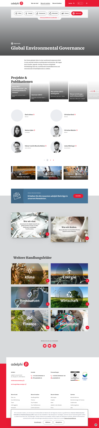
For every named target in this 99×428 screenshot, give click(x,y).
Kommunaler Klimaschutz (20, 25)
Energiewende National (35, 20)
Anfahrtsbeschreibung (17, 380)
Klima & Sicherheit (34, 22)
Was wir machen (45, 3)
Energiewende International (21, 20)
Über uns (13, 397)
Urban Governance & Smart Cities (38, 30)
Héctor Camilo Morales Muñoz (35, 146)
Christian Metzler (70, 130)
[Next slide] (92, 91)
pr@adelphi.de (56, 378)
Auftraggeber (14, 405)
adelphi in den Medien (56, 405)
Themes (33, 400)
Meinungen (53, 397)
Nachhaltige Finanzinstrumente (57, 25)
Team (12, 402)
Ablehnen (47, 422)
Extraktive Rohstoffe (47, 20)
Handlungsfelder (35, 397)
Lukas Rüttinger (69, 146)
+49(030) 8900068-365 (59, 375)
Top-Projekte (34, 402)
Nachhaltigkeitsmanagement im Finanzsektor (51, 27)
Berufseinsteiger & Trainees (77, 400)
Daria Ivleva (29, 114)
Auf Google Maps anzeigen (18, 384)
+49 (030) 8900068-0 (39, 375)
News (52, 402)
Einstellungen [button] (37, 422)
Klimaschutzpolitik (66, 22)
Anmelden (78, 196)
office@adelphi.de (37, 378)
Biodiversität (32, 18)
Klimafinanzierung (55, 22)
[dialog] (49, 417)
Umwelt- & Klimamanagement (22, 30)
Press (52, 407)
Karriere (73, 394)
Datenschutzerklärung (70, 418)
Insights (53, 400)
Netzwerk (13, 407)
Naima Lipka (29, 130)
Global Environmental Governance (62, 20)
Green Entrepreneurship (77, 20)
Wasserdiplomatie (58, 30)
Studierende (74, 402)
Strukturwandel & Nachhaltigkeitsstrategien (73, 27)
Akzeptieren (59, 422)
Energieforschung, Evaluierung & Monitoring (63, 18)
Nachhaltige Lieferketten (20, 27)
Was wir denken (57, 3)
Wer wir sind (34, 3)
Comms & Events (35, 407)
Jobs (72, 407)
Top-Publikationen (35, 405)
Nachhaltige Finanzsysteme (73, 25)
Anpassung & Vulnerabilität (21, 18)
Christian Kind (69, 114)
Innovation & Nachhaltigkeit (21, 22)
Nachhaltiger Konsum (33, 27)
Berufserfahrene (75, 397)
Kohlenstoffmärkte (77, 22)
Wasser (49, 30)
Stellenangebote (75, 405)
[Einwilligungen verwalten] (95, 424)
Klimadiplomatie (44, 22)
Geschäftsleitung (15, 400)
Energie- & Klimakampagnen (44, 18)
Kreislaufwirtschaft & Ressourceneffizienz (38, 25)
